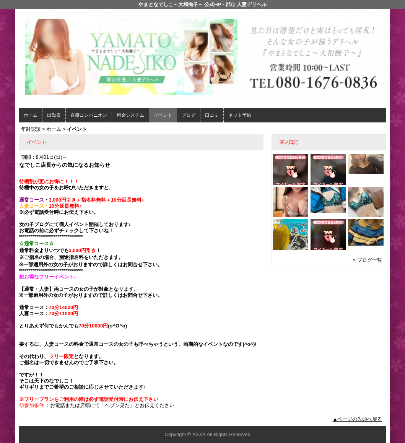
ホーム (30, 115)
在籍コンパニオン (88, 115)
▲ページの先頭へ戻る (357, 419)
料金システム (130, 115)
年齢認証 (31, 129)
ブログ (188, 115)
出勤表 (54, 115)
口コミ (212, 115)
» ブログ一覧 (367, 260)
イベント (163, 115)
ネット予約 (239, 115)
